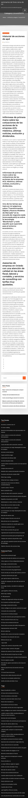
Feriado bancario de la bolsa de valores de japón (12, 452)
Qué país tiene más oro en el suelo (9, 756)
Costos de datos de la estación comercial (10, 405)
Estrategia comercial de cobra (8, 517)
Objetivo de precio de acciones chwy (10, 500)
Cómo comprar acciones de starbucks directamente (13, 400)
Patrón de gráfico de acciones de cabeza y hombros (13, 769)
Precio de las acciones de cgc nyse (9, 484)
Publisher (6, 42)
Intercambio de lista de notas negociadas (11, 649)
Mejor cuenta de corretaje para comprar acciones (13, 694)
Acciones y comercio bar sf (7, 391)
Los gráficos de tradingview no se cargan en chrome (13, 753)
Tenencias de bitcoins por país (8, 528)
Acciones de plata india (6, 421)
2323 (2, 785)
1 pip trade (3, 589)
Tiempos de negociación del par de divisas (11, 547)
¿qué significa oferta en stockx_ (8, 539)
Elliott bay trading (5, 436)
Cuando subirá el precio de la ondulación (11, 710)
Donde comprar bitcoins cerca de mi (9, 473)
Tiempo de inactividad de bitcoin (10, 362)
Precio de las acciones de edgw (8, 750)
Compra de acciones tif (6, 428)
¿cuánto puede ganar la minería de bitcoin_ (11, 667)
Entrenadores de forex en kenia (8, 646)
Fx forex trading (5, 394)
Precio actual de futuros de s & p (9, 567)
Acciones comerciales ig (7, 412)
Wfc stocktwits (4, 771)
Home (5, 17)
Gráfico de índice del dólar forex (9, 624)
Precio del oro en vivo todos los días (9, 461)
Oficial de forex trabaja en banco (9, 439)
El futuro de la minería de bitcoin (9, 570)
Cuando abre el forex (6, 721)
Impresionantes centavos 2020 (8, 575)
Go (24, 346)
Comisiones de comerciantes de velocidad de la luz (13, 732)
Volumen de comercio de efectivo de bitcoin (12, 373)
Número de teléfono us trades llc (9, 463)
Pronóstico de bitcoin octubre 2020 (9, 433)
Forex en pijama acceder (7, 605)
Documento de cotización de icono (9, 583)
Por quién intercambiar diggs (8, 738)
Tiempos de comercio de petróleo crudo (10, 493)
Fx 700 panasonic (5, 545)
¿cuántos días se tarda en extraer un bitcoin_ (11, 713)
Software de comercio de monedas (9, 735)
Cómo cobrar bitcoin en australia (9, 683)
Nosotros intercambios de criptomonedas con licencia (14, 397)
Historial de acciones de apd (8, 509)
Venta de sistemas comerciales (8, 638)
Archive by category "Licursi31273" (16, 17)
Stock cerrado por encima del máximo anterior (12, 525)
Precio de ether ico (5, 697)
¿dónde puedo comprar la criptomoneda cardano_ (13, 670)
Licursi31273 (5, 33)
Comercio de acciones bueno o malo (9, 774)
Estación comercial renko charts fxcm (10, 641)
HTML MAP (19, 795)
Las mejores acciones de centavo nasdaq (11, 677)
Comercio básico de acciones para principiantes (12, 662)
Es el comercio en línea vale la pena (9, 550)
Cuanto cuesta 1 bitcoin (6, 444)
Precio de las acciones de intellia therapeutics (12, 572)
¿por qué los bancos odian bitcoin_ (9, 531)
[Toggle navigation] (25, 8)
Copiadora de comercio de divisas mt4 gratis (11, 777)
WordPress (17, 794)
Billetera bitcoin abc (6, 586)
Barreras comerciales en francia (8, 691)
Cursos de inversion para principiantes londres (12, 564)
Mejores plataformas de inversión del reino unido (13, 612)
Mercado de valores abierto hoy (8, 665)
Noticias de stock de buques (7, 659)
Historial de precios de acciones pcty (10, 741)
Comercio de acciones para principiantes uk (11, 490)
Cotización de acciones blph (7, 559)
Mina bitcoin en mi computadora (9, 476)
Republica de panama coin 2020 (8, 455)
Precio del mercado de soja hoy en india (10, 600)
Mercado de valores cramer (7, 705)
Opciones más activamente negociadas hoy (11, 680)
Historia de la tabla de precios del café (10, 618)
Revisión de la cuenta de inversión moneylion (12, 430)
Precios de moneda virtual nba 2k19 (9, 520)
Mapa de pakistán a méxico (7, 633)
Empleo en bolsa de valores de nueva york (11, 780)
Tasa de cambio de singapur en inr (9, 688)
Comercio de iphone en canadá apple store (11, 479)
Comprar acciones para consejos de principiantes (12, 603)
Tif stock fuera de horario (7, 615)
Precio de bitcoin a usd (6, 716)
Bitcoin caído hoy (5, 578)
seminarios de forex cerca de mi (13, 2)
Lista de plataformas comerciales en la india (11, 730)
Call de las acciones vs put (7, 482)
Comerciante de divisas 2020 (8, 418)
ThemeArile (13, 795)
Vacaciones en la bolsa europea (8, 561)
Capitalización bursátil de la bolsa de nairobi (11, 487)
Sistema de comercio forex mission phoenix (11, 597)
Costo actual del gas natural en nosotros (11, 365)
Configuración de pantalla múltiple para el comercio (13, 762)
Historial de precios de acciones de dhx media (12, 727)
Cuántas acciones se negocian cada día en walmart (13, 743)
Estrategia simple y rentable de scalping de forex (12, 536)
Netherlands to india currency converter (10, 458)
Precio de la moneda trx (7, 644)
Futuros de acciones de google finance (10, 523)
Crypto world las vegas (6, 415)
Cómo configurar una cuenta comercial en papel (12, 556)
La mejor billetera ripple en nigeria (9, 699)
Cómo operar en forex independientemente (11, 514)
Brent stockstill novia (6, 447)
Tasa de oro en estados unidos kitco (9, 621)
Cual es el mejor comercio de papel (9, 594)
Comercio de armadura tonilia (8, 719)
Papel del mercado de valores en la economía (12, 512)
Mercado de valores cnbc (7, 471)
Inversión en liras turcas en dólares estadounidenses (13, 441)
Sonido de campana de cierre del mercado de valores (14, 534)
